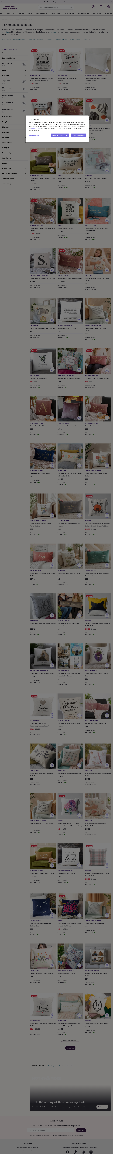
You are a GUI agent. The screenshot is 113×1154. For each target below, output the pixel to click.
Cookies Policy (36, 128)
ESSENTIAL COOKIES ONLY (60, 135)
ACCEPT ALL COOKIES (78, 135)
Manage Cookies (35, 135)
